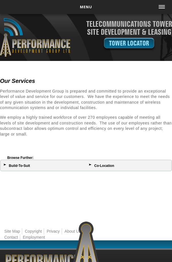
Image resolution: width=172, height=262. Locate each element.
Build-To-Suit (19, 166)
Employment (34, 237)
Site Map (12, 231)
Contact (11, 237)
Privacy (53, 231)
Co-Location (104, 166)
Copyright (33, 231)
